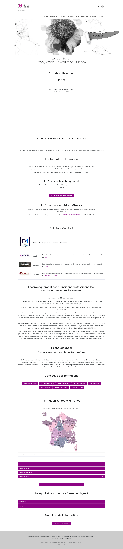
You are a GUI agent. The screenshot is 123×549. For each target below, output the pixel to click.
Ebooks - (62, 539)
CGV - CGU (61, 544)
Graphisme (68, 539)
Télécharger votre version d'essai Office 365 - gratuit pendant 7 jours (61, 484)
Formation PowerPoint (61, 387)
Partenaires (98, 7)
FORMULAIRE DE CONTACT (71, 215)
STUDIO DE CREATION (82, 16)
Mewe (104, 7)
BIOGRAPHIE (53, 16)
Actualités (93, 16)
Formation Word (94, 383)
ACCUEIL (45, 16)
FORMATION (70, 16)
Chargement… (61, 112)
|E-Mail (27, 11)
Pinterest (101, 7)
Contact (101, 16)
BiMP (46, 266)
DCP (46, 257)
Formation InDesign (63, 383)
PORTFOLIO (62, 16)
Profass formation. (51, 275)
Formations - (56, 539)
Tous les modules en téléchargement (61, 195)
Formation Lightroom (79, 383)
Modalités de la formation (61, 523)
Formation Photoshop (30, 383)
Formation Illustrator (47, 383)
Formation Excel (45, 387)
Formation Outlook (77, 387)
